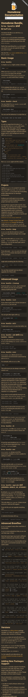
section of (17, 52)
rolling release (14, 628)
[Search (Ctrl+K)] (14, 18)
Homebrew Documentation (14, 13)
